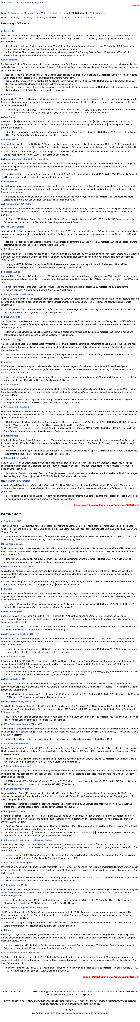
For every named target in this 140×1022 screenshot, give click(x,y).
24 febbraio (64, 17)
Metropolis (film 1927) (15, 679)
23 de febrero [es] (98, 13)
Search (135, 5)
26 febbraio (90, 17)
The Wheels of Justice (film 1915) (22, 952)
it (32, 2)
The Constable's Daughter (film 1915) (23, 724)
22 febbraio (38, 17)
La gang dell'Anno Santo (17, 788)
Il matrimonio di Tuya (14, 656)
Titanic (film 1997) (13, 521)
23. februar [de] (49, 13)
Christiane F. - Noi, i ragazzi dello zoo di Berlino (28, 840)
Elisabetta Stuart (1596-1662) (19, 204)
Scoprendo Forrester (15, 811)
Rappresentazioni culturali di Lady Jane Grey (26, 159)
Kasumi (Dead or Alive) (16, 458)
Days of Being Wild (13, 611)
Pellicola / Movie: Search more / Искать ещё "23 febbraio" (110, 977)
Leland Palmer (11, 181)
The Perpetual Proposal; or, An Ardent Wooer (27, 907)
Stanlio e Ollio (11, 139)
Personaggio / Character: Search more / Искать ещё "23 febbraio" (106, 505)
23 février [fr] (65, 13)
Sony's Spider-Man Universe (19, 294)
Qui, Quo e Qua (12, 317)
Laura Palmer (12, 384)
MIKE (8, 362)
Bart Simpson (11, 59)
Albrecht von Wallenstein (17, 481)
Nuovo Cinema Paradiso (17, 743)
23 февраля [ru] (15, 13)
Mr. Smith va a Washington (18, 862)
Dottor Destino (12, 435)
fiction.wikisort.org (10, 2)
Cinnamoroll (10, 94)
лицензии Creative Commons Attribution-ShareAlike (90, 991)
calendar (25, 2)
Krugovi (9, 930)
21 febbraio (25, 17)
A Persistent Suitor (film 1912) (19, 634)
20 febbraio (12, 17)
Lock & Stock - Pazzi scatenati (19, 566)
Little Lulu (9, 31)
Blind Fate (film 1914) (16, 885)
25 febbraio (77, 17)
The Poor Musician (13, 544)
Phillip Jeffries (12, 249)
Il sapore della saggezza (17, 766)
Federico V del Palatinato (17, 407)
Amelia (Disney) (13, 339)
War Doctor (9, 117)
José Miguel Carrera (14, 226)
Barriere (8, 589)
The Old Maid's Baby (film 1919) (19, 701)
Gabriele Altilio (12, 272)
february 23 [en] (32, 13)
